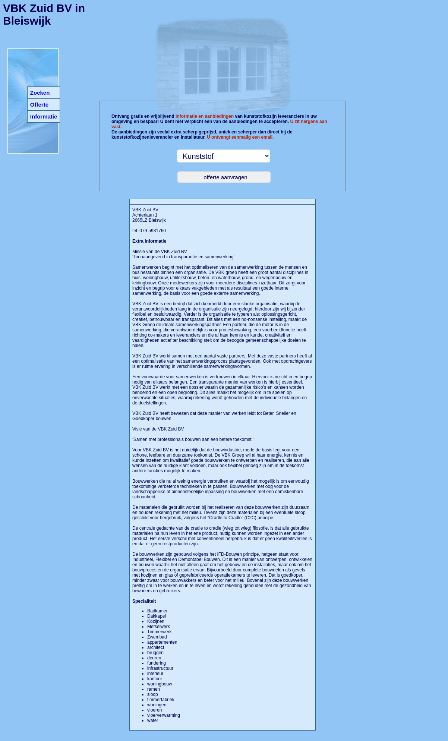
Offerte (39, 104)
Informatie (43, 116)
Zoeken (40, 92)
